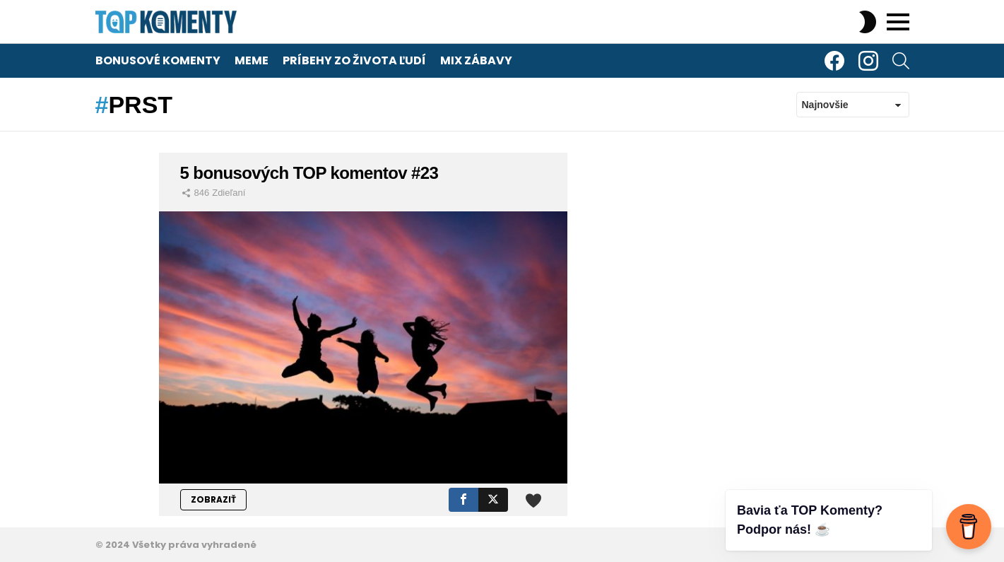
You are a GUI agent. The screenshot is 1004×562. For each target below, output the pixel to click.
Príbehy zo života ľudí (354, 60)
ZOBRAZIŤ (213, 499)
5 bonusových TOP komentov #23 (309, 172)
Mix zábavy (476, 60)
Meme (251, 60)
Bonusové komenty (157, 60)
